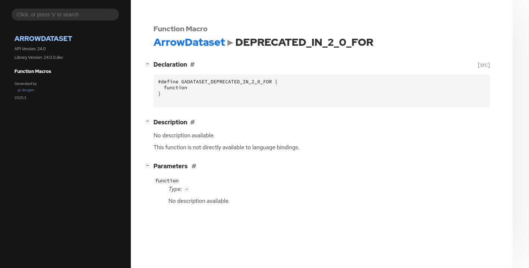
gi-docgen (26, 89)
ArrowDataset (43, 38)
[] (149, 64)
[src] (483, 64)
